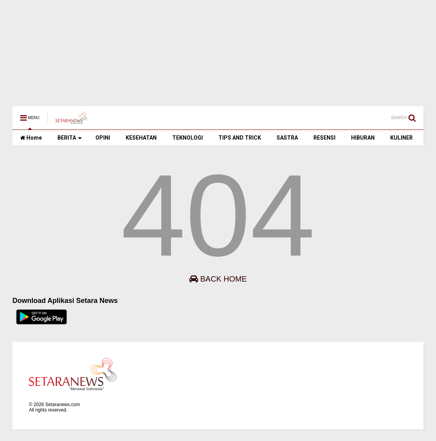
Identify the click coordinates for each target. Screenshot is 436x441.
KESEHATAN (141, 138)
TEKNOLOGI (187, 138)
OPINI (102, 138)
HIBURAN (363, 138)
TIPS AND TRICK (239, 138)
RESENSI (324, 138)
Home (31, 138)
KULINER (401, 138)
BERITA (69, 138)
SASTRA (287, 138)
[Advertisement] (218, 49)
